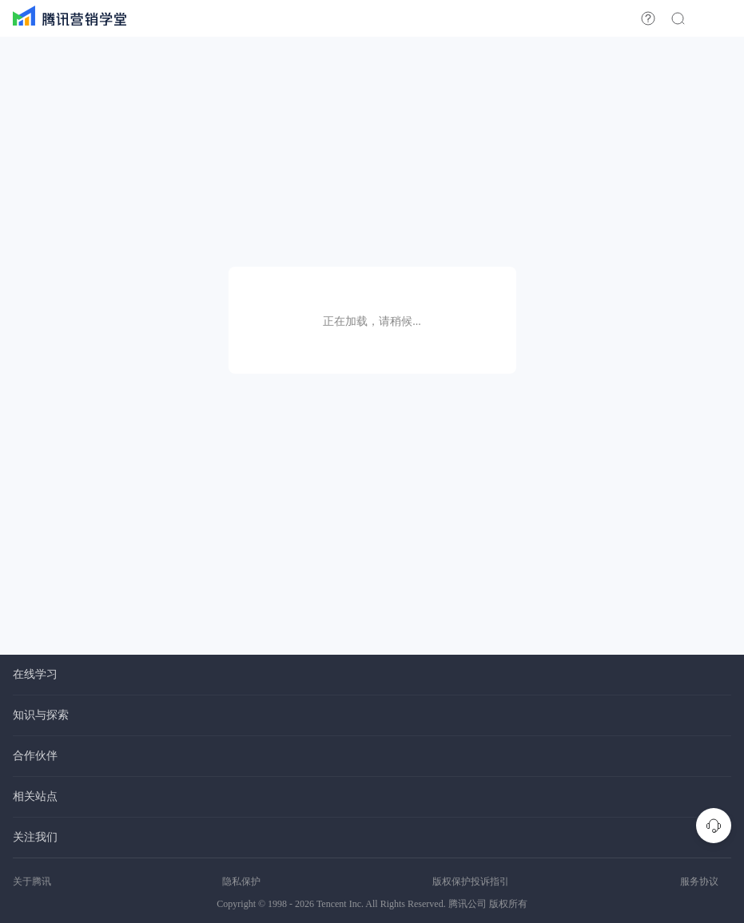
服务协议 (699, 881)
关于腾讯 (32, 881)
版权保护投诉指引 (470, 881)
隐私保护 (241, 881)
